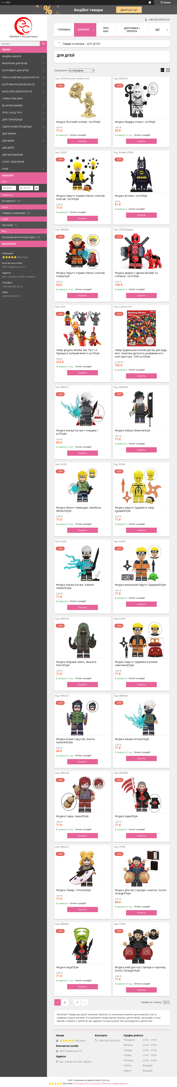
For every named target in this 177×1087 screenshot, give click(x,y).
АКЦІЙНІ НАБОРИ (11, 56)
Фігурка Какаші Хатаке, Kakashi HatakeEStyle (75, 586)
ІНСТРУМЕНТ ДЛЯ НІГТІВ (15, 70)
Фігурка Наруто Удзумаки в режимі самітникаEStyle (136, 663)
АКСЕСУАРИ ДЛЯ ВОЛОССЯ (17, 91)
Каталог (83, 29)
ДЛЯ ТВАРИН (9, 133)
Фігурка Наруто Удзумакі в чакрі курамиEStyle (134, 509)
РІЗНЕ (5, 168)
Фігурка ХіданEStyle (126, 816)
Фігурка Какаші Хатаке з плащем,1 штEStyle (77, 432)
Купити (82, 141)
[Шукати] (43, 43)
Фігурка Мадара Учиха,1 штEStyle (135, 121)
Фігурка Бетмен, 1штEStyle (131, 195)
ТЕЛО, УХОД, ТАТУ (12, 112)
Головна (64, 29)
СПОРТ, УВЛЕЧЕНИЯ (13, 161)
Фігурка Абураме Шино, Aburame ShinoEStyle (76, 663)
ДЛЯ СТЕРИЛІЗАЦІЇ (12, 119)
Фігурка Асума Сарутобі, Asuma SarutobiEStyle (75, 740)
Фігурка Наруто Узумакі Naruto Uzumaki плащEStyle (80, 274)
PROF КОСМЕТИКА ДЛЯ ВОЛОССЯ (20, 77)
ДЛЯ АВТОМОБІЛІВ (12, 154)
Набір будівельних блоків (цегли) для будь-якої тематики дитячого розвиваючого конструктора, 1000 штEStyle (141, 353)
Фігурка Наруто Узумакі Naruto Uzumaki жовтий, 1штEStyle (80, 197)
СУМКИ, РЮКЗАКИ (12, 98)
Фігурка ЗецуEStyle (67, 967)
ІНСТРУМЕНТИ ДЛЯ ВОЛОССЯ (18, 84)
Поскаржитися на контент (87, 1083)
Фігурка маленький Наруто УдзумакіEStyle (140, 584)
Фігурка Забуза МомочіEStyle (132, 430)
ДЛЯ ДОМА (8, 140)
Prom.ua (105, 1080)
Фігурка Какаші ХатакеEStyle (132, 739)
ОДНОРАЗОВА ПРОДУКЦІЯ (17, 126)
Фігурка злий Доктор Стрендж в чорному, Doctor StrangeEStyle (140, 969)
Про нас (106, 30)
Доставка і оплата (131, 30)
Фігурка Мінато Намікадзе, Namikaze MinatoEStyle (78, 509)
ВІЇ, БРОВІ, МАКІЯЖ (12, 105)
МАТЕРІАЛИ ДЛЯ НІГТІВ (14, 63)
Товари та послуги (73, 43)
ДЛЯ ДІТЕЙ (8, 147)
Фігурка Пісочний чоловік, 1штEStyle (78, 121)
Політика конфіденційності (115, 1083)
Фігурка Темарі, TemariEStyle (73, 890)
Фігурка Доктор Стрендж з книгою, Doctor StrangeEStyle (141, 892)
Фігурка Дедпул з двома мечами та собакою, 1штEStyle (136, 274)
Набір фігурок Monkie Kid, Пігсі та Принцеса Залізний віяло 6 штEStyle (78, 351)
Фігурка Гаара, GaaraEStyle (72, 816)
